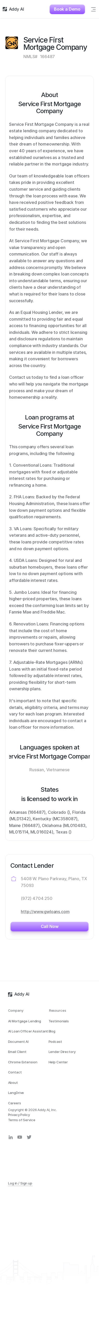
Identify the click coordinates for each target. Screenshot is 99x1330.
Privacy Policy (19, 1115)
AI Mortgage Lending (24, 1021)
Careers (14, 1103)
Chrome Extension (22, 1062)
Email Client (17, 1052)
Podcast (55, 1041)
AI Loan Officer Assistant (28, 1031)
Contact (15, 1072)
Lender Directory (62, 1052)
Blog (52, 1031)
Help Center (58, 1062)
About (13, 1082)
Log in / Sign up (20, 1183)
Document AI (18, 1041)
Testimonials (59, 1021)
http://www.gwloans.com (45, 911)
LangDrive (16, 1093)
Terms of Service (21, 1120)
